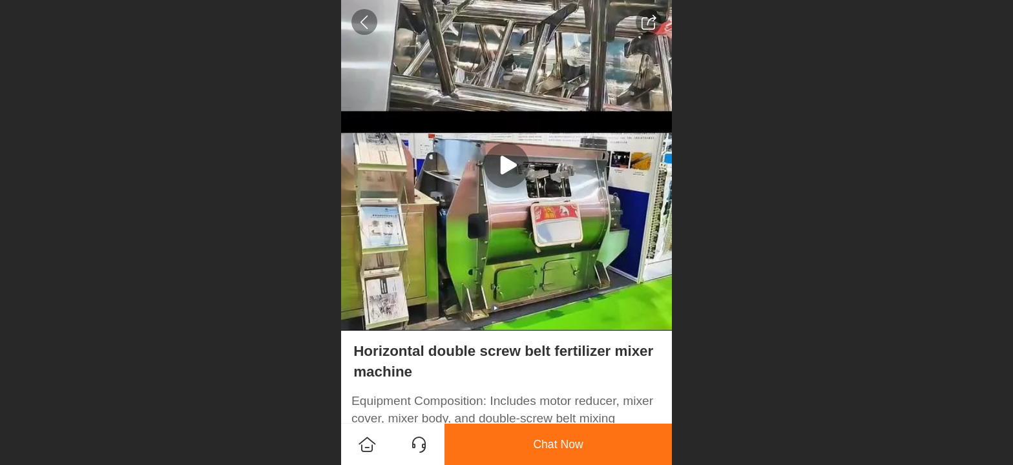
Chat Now (558, 444)
